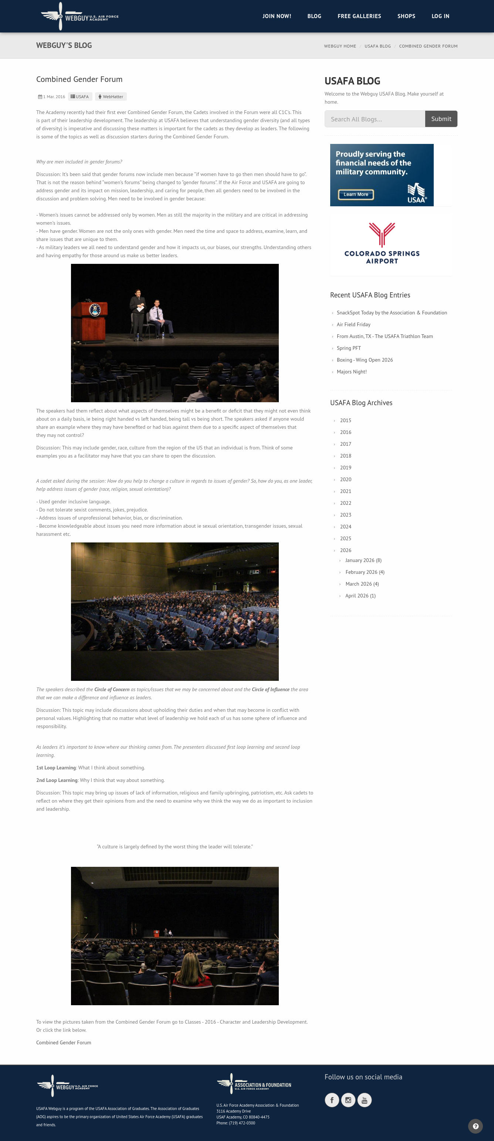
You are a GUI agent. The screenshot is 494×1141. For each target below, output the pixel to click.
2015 (346, 420)
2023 (346, 514)
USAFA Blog (378, 46)
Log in (441, 16)
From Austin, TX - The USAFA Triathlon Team (385, 336)
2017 (346, 444)
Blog (315, 16)
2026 (346, 550)
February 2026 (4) (365, 572)
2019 (346, 467)
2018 (346, 455)
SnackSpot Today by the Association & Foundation (392, 312)
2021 (346, 491)
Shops (406, 16)
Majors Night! (352, 371)
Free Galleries (359, 16)
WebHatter (110, 96)
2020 (346, 479)
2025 (346, 538)
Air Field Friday (353, 324)
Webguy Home (340, 46)
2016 (346, 432)
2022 (346, 503)
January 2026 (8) (364, 560)
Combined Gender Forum (63, 1042)
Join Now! (277, 16)
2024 (346, 526)
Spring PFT (349, 348)
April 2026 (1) (360, 595)
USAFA (79, 96)
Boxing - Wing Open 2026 (365, 359)
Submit (441, 118)
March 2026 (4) (362, 583)
